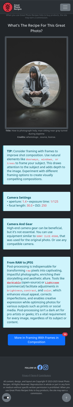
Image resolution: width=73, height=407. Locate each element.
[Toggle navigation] (65, 7)
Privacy (25, 375)
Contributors (45, 375)
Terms (34, 375)
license (51, 137)
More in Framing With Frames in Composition (39, 339)
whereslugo (32, 137)
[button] (66, 398)
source (43, 137)
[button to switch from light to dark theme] (6, 397)
